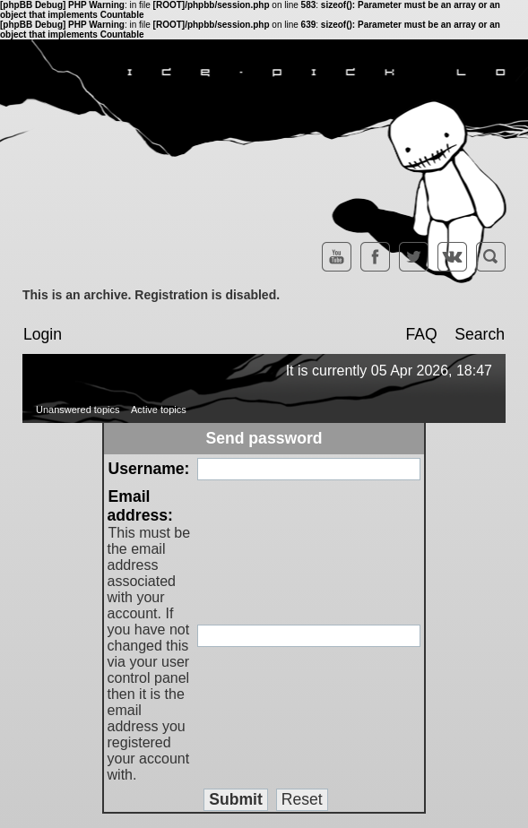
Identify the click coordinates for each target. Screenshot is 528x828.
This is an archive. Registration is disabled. (151, 295)
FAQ (421, 334)
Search (479, 334)
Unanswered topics (78, 409)
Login (42, 334)
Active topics (158, 409)
